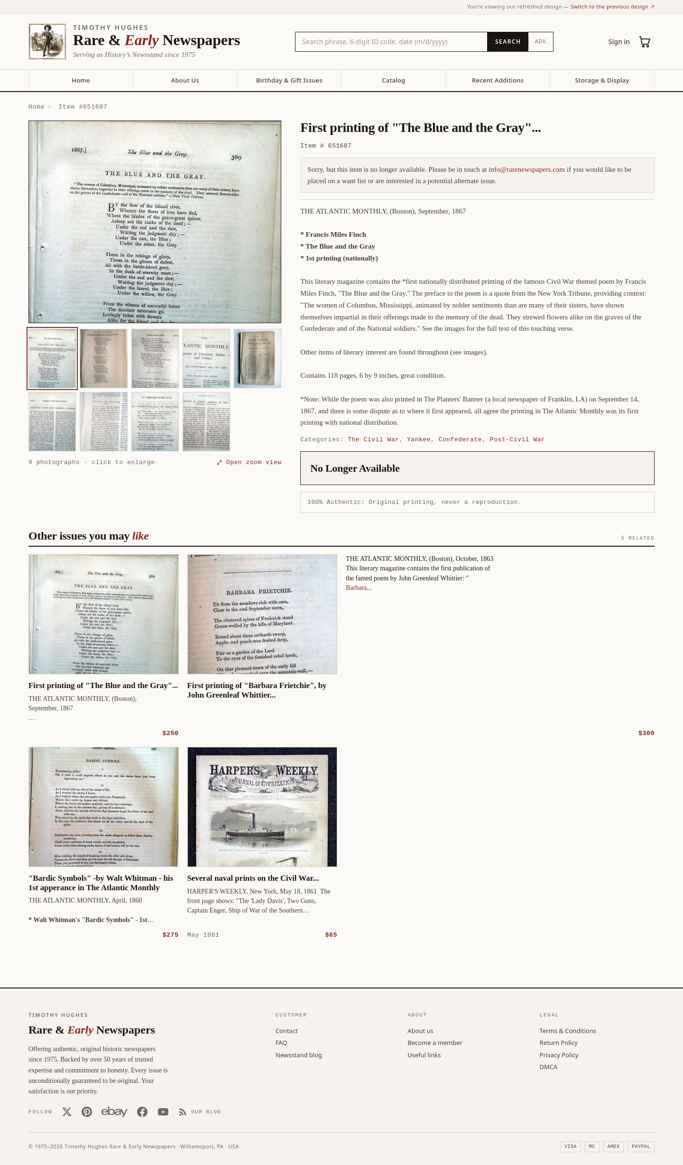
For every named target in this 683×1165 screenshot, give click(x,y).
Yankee (419, 439)
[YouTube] (163, 1111)
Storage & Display (602, 80)
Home (81, 80)
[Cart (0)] (645, 41)
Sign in (619, 41)
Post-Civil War (517, 439)
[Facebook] (142, 1111)
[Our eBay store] (115, 1111)
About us (420, 1030)
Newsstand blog (299, 1054)
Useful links (424, 1054)
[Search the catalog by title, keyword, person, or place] (391, 41)
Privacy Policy (559, 1054)
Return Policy (559, 1042)
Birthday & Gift (289, 80)
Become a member (434, 1042)
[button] (154, 222)
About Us (185, 80)
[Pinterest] (87, 1111)
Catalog (393, 80)
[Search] (507, 41)
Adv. (541, 41)
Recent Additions (498, 80)
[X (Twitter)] (67, 1111)
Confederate (460, 439)
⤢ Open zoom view (249, 462)
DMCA (549, 1066)
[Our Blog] (200, 1111)
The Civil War (373, 439)
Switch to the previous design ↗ (613, 6)
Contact (287, 1030)
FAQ (281, 1042)
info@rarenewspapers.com (527, 169)
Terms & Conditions (568, 1030)
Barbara (356, 587)
